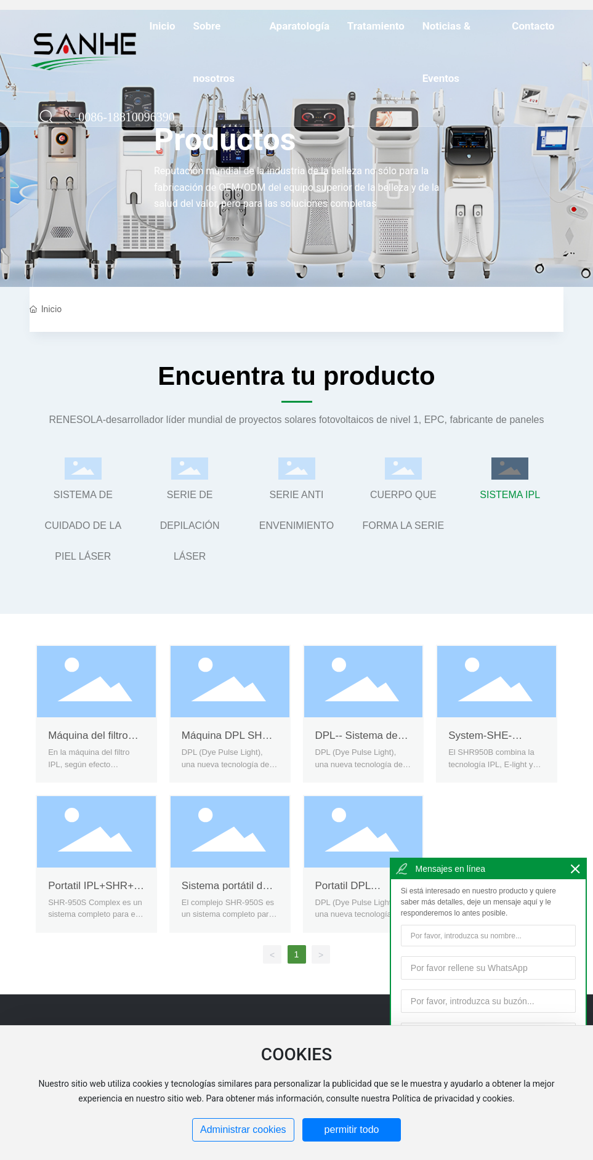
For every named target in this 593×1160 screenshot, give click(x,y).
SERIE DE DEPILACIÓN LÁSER (190, 525)
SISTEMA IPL (510, 494)
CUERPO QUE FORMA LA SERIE (403, 510)
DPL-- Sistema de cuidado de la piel (356, 742)
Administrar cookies (243, 1129)
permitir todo (352, 1129)
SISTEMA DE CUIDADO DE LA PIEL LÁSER (83, 525)
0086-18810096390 (126, 136)
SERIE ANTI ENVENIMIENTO (296, 510)
